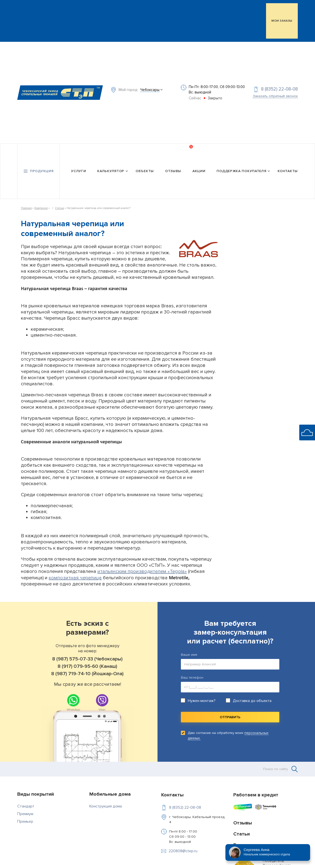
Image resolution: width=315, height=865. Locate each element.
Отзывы (173, 169)
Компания (41, 206)
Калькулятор (110, 169)
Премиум (25, 812)
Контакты (288, 169)
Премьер (25, 819)
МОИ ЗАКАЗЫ (281, 21)
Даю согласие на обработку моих (228, 733)
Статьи (59, 206)
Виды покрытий (35, 792)
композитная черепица (75, 576)
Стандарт (25, 804)
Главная (26, 206)
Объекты (145, 169)
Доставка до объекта (252, 699)
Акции (198, 169)
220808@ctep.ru (183, 849)
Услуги (78, 169)
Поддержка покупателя (241, 169)
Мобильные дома (110, 792)
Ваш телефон (192, 676)
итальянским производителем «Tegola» (142, 570)
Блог (238, 843)
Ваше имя (189, 653)
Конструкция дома (105, 804)
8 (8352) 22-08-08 (279, 88)
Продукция (41, 169)
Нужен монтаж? (202, 699)
